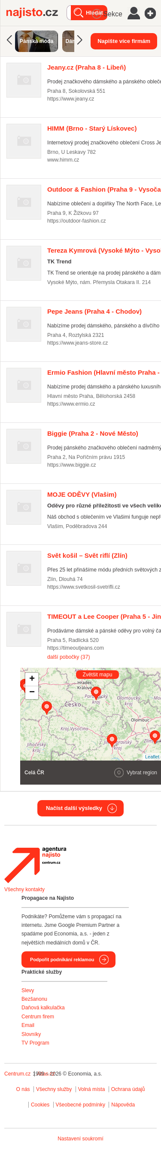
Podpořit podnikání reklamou (62, 959)
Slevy (27, 990)
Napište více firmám (123, 41)
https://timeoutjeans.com (75, 648)
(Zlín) (87, 555)
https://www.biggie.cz (71, 465)
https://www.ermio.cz (71, 404)
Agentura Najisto (35, 865)
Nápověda (123, 1105)
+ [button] (32, 679)
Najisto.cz (36, 12)
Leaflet (152, 756)
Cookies (40, 1105)
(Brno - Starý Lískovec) (92, 128)
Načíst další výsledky (74, 808)
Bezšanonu (34, 999)
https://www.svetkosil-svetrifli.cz (83, 587)
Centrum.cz (17, 1074)
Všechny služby (54, 1089)
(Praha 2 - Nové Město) (92, 433)
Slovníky (31, 1034)
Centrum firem (37, 1017)
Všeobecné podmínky (80, 1105)
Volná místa (91, 1089)
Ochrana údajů (128, 1089)
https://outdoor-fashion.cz (76, 221)
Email (27, 1025)
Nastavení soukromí (80, 1139)
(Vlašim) (81, 494)
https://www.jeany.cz (70, 99)
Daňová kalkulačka (43, 1008)
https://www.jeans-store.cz (77, 343)
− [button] (32, 692)
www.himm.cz (63, 160)
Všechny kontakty (24, 889)
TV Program (35, 1043)
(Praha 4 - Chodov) (94, 311)
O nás (23, 1089)
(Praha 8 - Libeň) (86, 67)
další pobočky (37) (68, 657)
